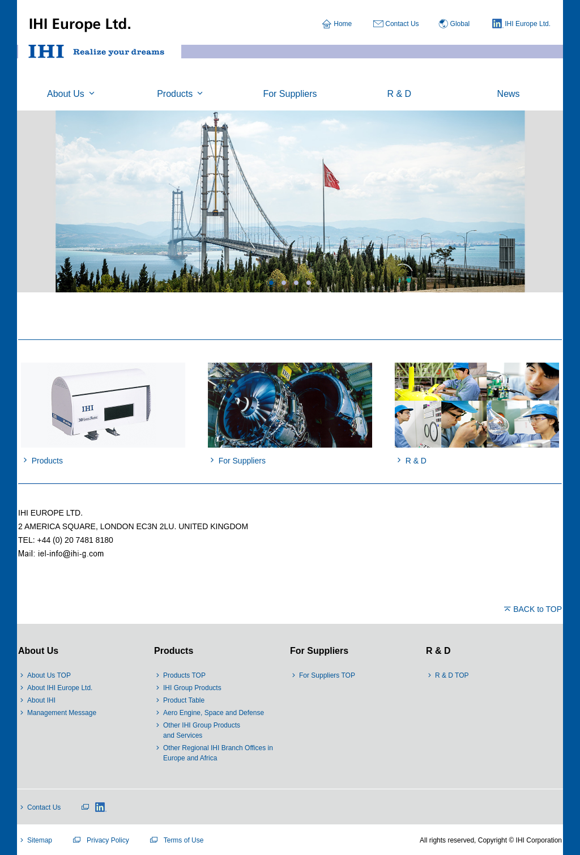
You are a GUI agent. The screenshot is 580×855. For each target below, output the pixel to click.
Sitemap (39, 840)
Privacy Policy (108, 840)
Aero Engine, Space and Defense (213, 713)
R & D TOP (452, 675)
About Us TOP (49, 675)
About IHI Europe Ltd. (59, 688)
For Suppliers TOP (327, 675)
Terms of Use (184, 840)
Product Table (183, 700)
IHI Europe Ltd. (521, 24)
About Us (38, 651)
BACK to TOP (537, 609)
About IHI (41, 700)
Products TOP (184, 675)
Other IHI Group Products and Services (201, 730)
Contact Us (402, 24)
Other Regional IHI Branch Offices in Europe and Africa (218, 753)
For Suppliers (319, 651)
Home (343, 24)
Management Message (61, 713)
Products (173, 651)
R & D (438, 651)
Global (460, 24)
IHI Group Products (192, 688)
